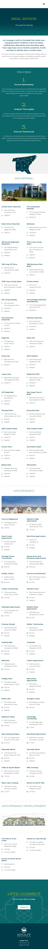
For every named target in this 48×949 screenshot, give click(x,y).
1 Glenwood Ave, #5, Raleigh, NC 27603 (24, 943)
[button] (43, 4)
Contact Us (24, 907)
